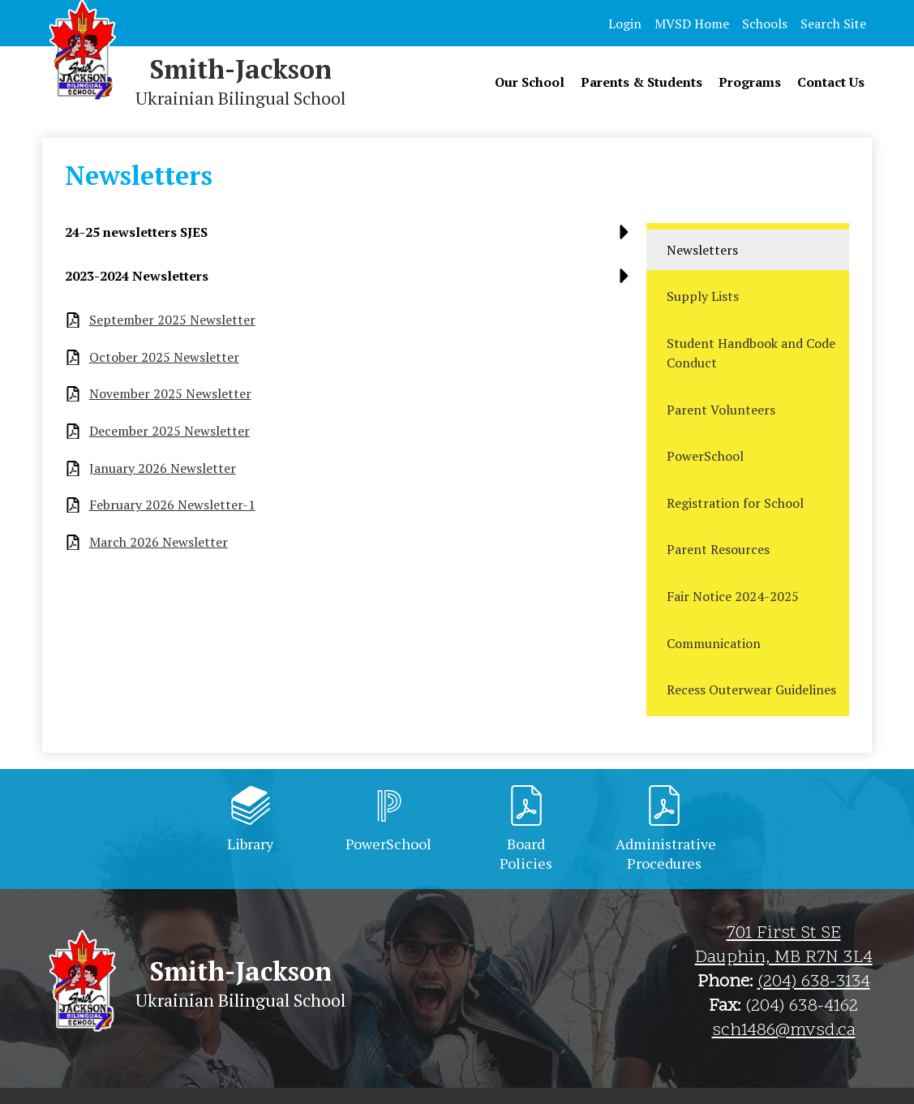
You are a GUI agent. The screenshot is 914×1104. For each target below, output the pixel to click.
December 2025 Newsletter (169, 431)
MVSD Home (691, 23)
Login (625, 23)
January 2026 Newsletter (162, 468)
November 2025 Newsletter (170, 394)
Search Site (833, 23)
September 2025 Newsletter (172, 320)
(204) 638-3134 (813, 982)
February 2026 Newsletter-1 (172, 505)
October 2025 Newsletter (164, 357)
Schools (764, 23)
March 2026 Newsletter (158, 542)
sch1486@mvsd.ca (784, 1031)
